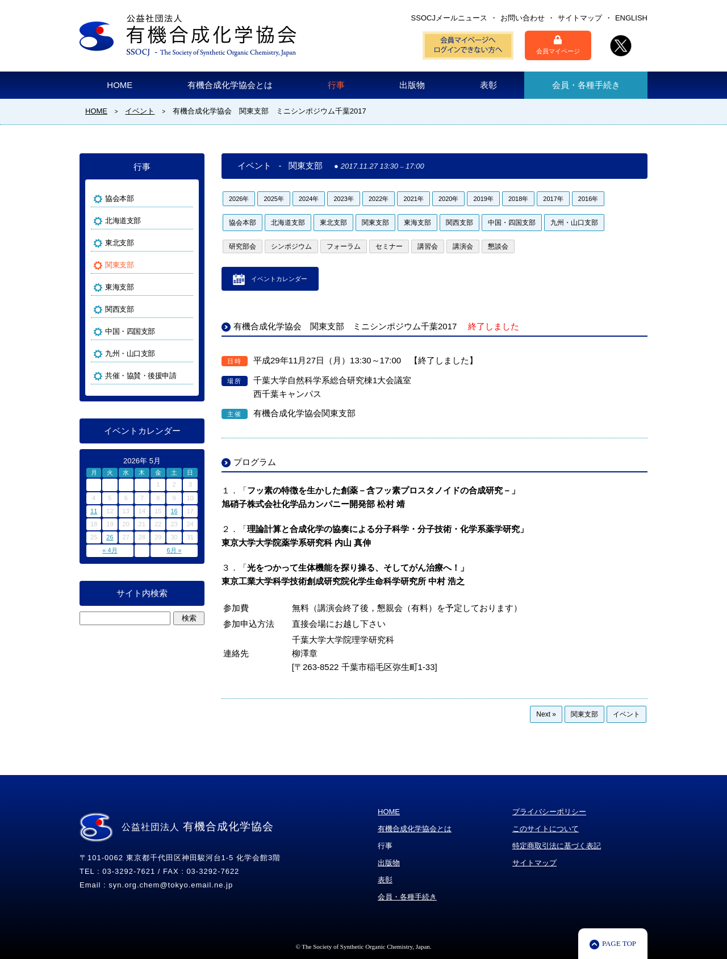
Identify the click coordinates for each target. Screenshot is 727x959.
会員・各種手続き (586, 85)
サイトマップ (580, 18)
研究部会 (242, 246)
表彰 (488, 85)
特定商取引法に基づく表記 (556, 845)
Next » (546, 714)
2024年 (309, 198)
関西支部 (459, 223)
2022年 (378, 198)
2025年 (273, 198)
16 (173, 511)
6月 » (173, 550)
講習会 (427, 246)
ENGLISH (631, 18)
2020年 (448, 198)
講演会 (463, 246)
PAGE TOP (619, 943)
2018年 (518, 198)
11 (93, 511)
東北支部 (333, 223)
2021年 (413, 198)
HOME (119, 85)
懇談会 (498, 246)
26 (109, 537)
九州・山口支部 (574, 223)
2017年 (553, 198)
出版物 (412, 85)
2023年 (343, 198)
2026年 (239, 198)
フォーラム (344, 246)
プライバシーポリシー (549, 811)
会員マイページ (558, 45)
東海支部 (417, 223)
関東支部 (375, 223)
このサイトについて (545, 828)
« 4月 (109, 550)
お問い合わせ (522, 18)
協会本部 (242, 223)
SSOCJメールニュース (449, 18)
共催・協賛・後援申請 (140, 375)
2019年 (483, 198)
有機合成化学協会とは (230, 85)
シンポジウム (291, 246)
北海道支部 (288, 223)
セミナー (389, 246)
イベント (626, 714)
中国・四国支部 (512, 223)
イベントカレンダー (279, 278)
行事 (336, 85)
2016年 (588, 198)
